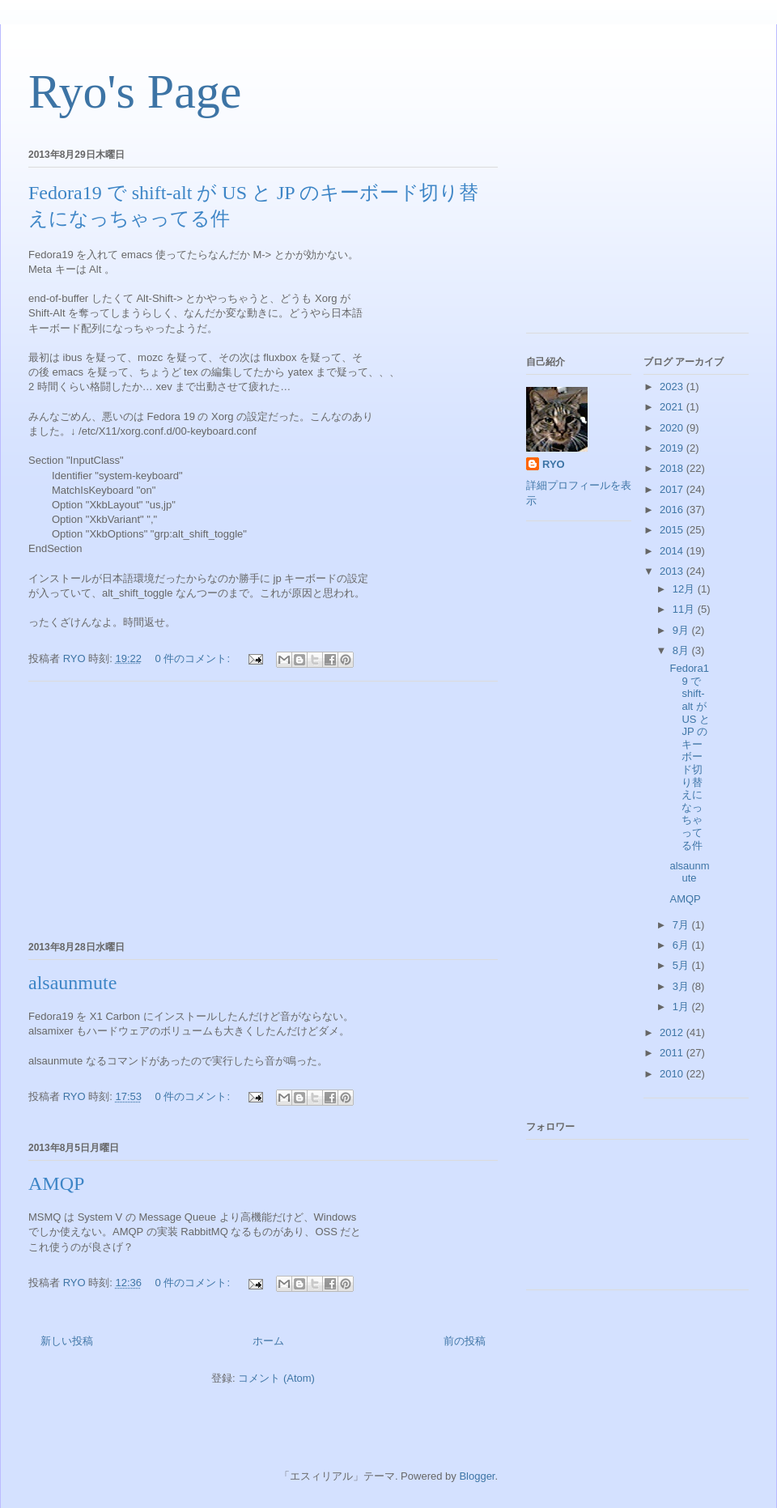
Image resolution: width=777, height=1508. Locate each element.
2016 (673, 509)
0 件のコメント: (194, 658)
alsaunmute (72, 982)
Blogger (477, 1476)
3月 (682, 986)
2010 (673, 1074)
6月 (682, 945)
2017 (673, 489)
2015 (673, 530)
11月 (685, 609)
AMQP (56, 1183)
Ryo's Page (134, 91)
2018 (673, 468)
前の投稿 (465, 1341)
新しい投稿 (66, 1341)
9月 (682, 630)
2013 (673, 571)
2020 (673, 428)
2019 (673, 448)
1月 (682, 1006)
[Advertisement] (263, 808)
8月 (682, 650)
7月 (682, 925)
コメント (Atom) (276, 1378)
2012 (673, 1032)
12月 (685, 589)
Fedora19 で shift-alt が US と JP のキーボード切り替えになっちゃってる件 (689, 756)
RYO (553, 464)
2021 (673, 407)
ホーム (268, 1341)
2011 (673, 1053)
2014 (673, 551)
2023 (673, 386)
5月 (682, 965)
